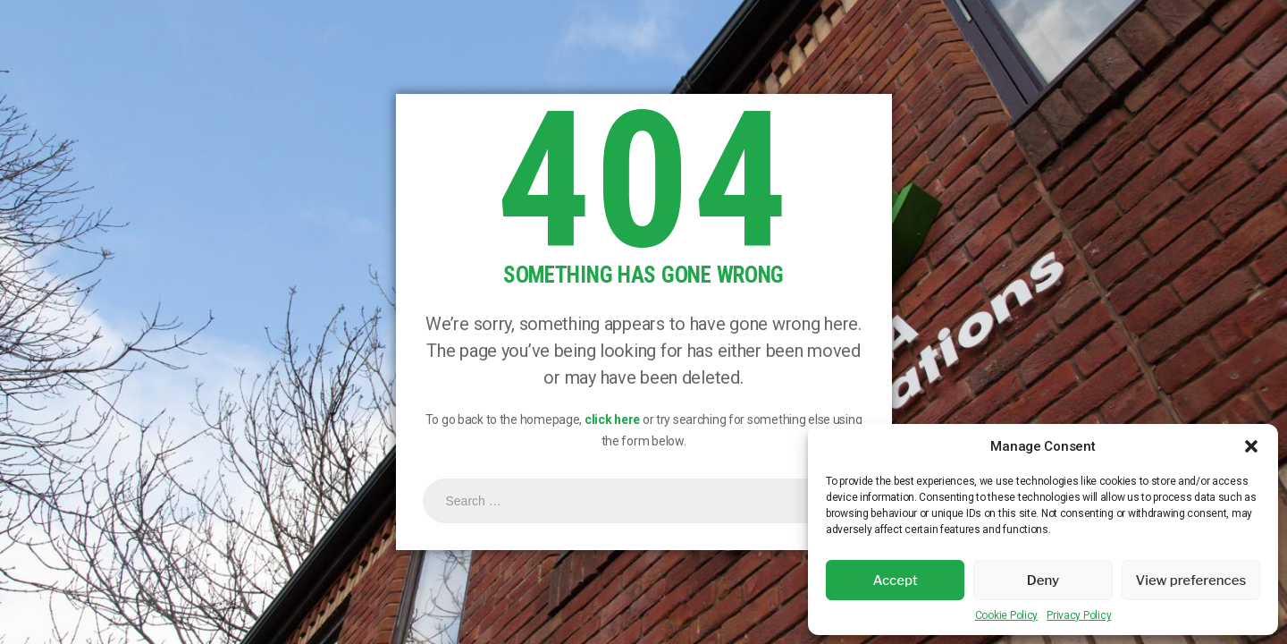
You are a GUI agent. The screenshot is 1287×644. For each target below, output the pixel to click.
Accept (895, 580)
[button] (1251, 446)
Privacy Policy (1079, 615)
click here (612, 419)
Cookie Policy (1006, 615)
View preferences (1190, 580)
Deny (1043, 580)
